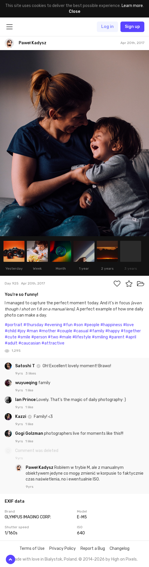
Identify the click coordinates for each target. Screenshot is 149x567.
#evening (53, 324)
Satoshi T (25, 365)
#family (96, 330)
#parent (117, 337)
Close (74, 11)
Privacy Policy (62, 548)
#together (131, 330)
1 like (29, 390)
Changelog (119, 548)
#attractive (52, 343)
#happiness (111, 324)
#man (32, 330)
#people (91, 324)
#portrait (13, 324)
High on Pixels (124, 559)
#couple (64, 330)
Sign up (132, 26)
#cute (11, 337)
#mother (47, 330)
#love (128, 324)
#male (65, 337)
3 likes (30, 373)
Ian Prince (25, 399)
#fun (68, 324)
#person (39, 337)
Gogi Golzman (29, 433)
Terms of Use (32, 548)
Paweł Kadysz (40, 467)
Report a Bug (92, 548)
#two (53, 337)
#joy (21, 330)
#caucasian (29, 343)
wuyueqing (26, 382)
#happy (112, 330)
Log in (107, 26)
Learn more (132, 5)
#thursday (33, 324)
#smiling (100, 337)
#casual (80, 330)
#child (10, 330)
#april (130, 337)
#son (78, 324)
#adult (11, 343)
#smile (23, 337)
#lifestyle (81, 337)
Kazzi (21, 416)
